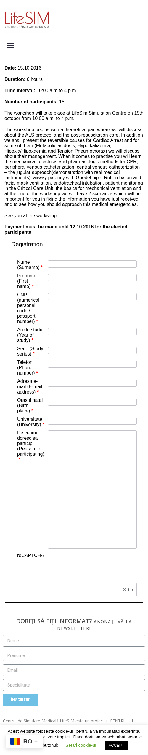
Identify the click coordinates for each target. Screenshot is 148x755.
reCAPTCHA (30, 555)
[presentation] (92, 564)
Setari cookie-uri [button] (81, 745)
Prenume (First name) (26, 281)
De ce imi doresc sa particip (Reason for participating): (31, 446)
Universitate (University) (30, 422)
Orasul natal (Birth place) (30, 405)
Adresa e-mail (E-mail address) (29, 386)
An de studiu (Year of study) (30, 335)
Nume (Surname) (30, 265)
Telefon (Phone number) (27, 367)
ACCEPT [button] (116, 745)
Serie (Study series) (30, 351)
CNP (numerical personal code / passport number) (28, 308)
